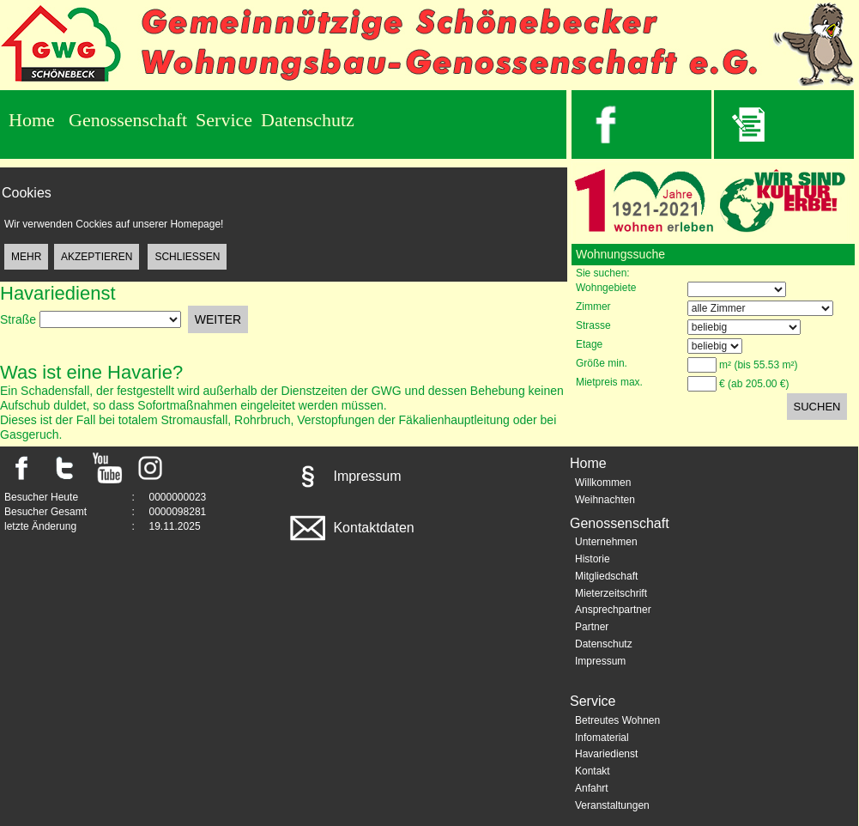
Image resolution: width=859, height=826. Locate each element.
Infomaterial (602, 738)
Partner (591, 627)
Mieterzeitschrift (611, 593)
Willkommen (603, 483)
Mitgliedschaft (606, 576)
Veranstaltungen (612, 805)
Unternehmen (606, 542)
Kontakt (592, 771)
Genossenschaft (128, 120)
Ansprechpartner (613, 610)
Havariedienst (606, 754)
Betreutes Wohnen (617, 720)
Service (224, 120)
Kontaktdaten (350, 527)
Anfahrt (591, 788)
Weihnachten (605, 500)
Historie (592, 559)
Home (32, 120)
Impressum (344, 476)
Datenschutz (307, 120)
